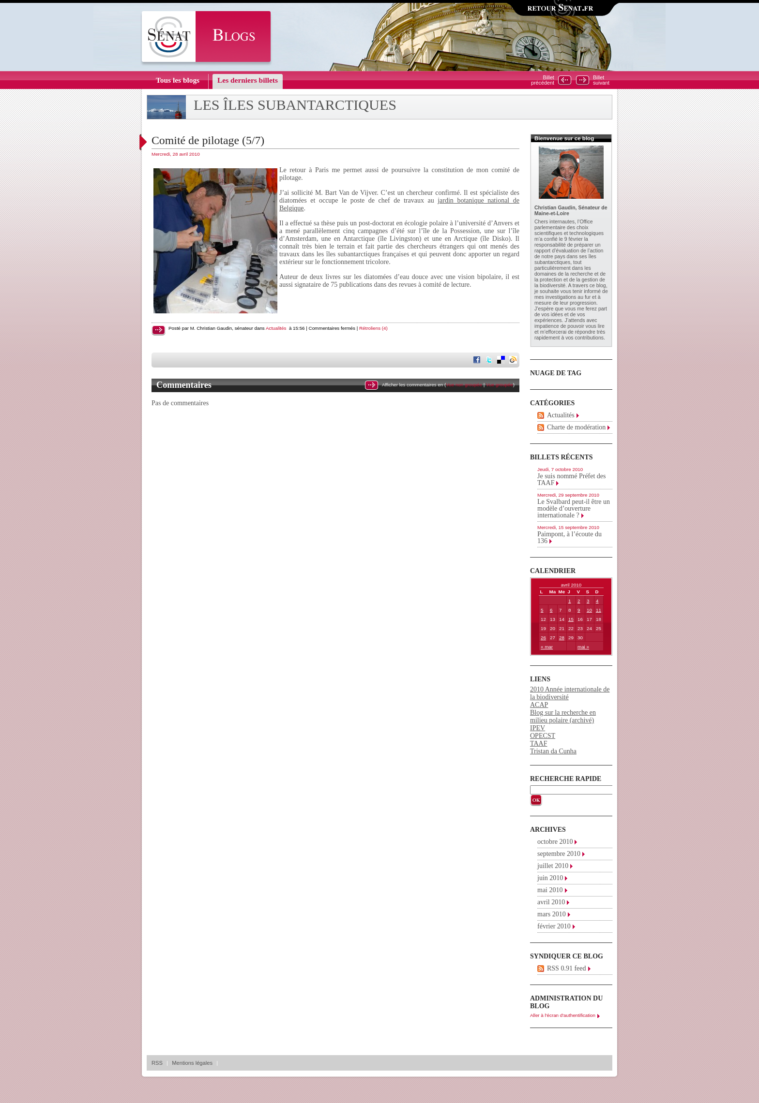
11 (598, 610)
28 (561, 637)
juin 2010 (550, 878)
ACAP (539, 704)
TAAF (538, 743)
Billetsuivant (601, 80)
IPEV (537, 728)
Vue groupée (499, 384)
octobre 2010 (555, 841)
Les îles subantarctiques (295, 105)
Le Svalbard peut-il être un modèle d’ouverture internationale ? (573, 508)
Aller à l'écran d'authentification (562, 1015)
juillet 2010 (552, 865)
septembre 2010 (558, 853)
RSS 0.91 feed (566, 968)
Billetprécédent (542, 80)
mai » (583, 646)
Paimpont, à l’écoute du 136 (569, 537)
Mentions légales (192, 1063)
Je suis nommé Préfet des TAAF (571, 479)
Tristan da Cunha (553, 751)
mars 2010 (551, 914)
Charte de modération (576, 427)
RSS (157, 1063)
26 (543, 637)
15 (571, 619)
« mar (547, 646)
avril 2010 (551, 902)
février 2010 (554, 926)
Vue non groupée (464, 384)
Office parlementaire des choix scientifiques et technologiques (569, 227)
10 (589, 610)
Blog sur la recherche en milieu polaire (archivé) (563, 716)
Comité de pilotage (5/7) (208, 140)
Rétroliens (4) (373, 328)
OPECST (542, 735)
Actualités (276, 328)
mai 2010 (550, 890)
